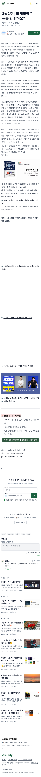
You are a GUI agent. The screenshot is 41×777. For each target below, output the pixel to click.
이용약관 (16, 500)
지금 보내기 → (20, 522)
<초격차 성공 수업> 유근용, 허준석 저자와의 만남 (21, 398)
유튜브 (13, 453)
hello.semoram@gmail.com (21, 745)
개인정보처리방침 (24, 500)
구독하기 (34, 33)
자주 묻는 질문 (12, 760)
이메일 (7, 493)
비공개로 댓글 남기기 (34, 552)
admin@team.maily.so (22, 763)
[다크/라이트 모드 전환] (31, 3)
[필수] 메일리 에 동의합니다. (21, 500)
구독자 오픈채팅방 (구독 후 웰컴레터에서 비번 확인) (20, 440)
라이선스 (31, 772)
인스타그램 (5, 453)
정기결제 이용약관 (24, 772)
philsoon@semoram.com (11, 456)
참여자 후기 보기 (9, 401)
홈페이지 (20, 453)
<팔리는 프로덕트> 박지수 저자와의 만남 (18, 366)
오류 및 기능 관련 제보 (25, 760)
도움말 (4, 760)
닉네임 (7, 487)
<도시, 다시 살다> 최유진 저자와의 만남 (17, 317)
